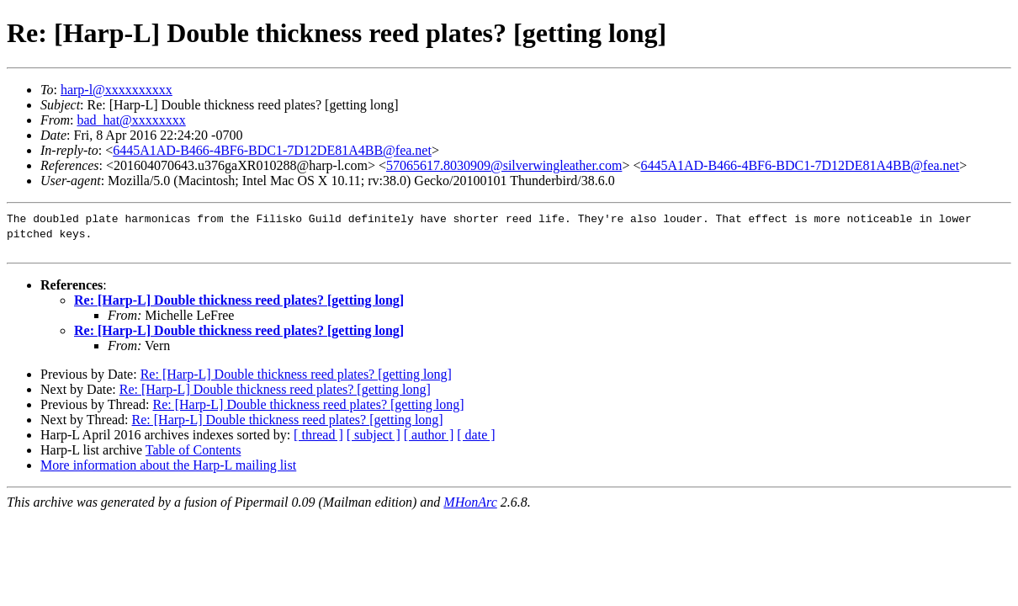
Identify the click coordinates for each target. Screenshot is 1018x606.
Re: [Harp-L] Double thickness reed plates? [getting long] (239, 300)
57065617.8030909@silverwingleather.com (504, 165)
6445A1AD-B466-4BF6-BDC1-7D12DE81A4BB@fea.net (272, 150)
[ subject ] (373, 435)
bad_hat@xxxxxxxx (131, 120)
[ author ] (429, 435)
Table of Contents (193, 450)
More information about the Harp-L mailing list (168, 465)
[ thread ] (318, 435)
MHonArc (469, 502)
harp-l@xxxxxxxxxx (116, 89)
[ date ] (476, 435)
